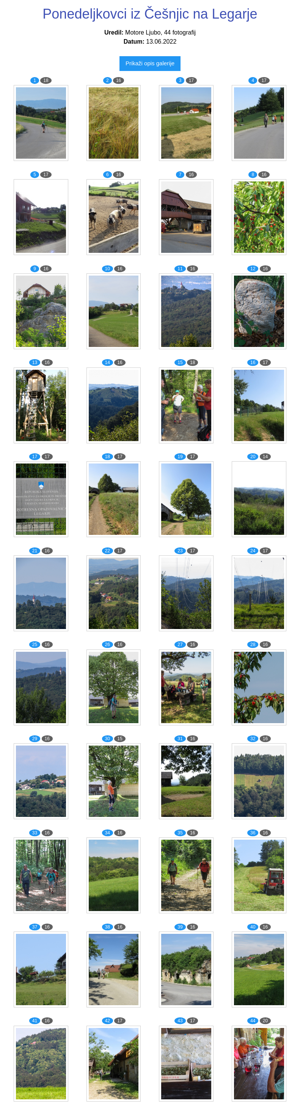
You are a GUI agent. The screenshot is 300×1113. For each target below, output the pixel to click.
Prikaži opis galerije (150, 63)
